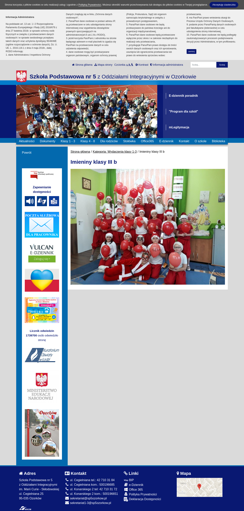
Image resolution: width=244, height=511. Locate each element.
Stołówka (129, 141)
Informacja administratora (166, 64)
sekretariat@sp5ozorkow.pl (86, 498)
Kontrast (141, 64)
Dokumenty (47, 141)
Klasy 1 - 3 (68, 141)
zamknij (191, 51)
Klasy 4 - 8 (87, 141)
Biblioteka (218, 141)
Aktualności (27, 141)
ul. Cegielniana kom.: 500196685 (90, 484)
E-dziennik (166, 141)
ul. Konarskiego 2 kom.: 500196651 (91, 493)
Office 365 (133, 489)
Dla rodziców (109, 141)
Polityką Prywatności (89, 4)
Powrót (26, 152)
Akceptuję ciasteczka (223, 4)
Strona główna (82, 64)
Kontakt (184, 141)
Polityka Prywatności (140, 494)
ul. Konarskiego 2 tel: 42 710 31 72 (91, 489)
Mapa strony (103, 64)
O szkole (200, 141)
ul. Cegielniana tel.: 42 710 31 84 (90, 480)
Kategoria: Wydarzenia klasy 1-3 (115, 151)
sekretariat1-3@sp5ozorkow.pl (88, 503)
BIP (129, 480)
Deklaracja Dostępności (142, 499)
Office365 (147, 141)
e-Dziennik (133, 484)
